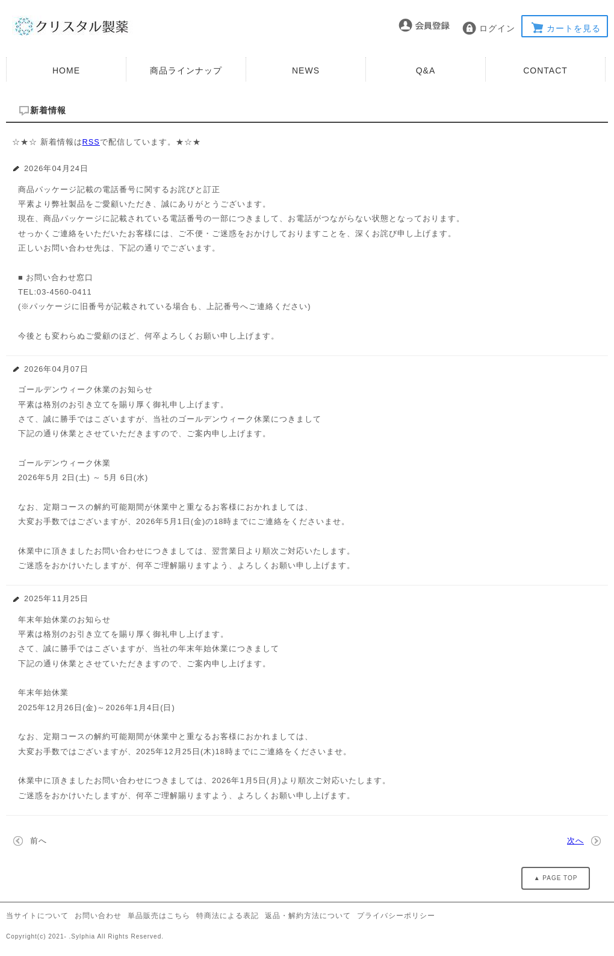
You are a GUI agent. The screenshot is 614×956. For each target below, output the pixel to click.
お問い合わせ (98, 915)
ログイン (497, 28)
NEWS (306, 70)
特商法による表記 (227, 915)
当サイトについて (37, 915)
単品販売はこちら (159, 915)
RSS (91, 141)
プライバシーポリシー (396, 915)
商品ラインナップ (186, 70)
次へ (575, 840)
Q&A (426, 70)
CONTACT (545, 70)
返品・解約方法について (308, 915)
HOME (66, 70)
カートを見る (574, 28)
